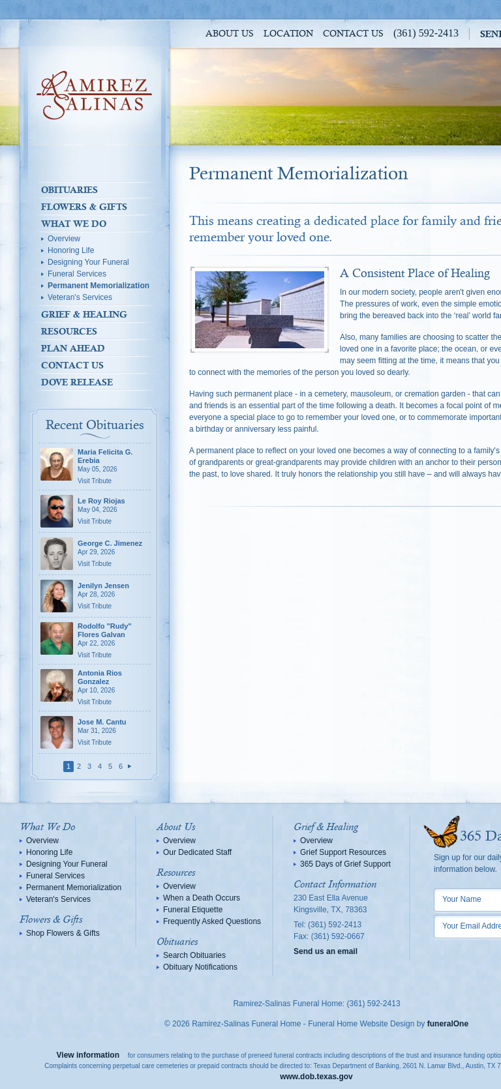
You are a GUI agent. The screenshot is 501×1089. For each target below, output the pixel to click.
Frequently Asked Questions (212, 921)
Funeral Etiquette (192, 909)
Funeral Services (77, 273)
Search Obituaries (194, 955)
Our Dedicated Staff (197, 852)
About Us (229, 33)
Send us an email (325, 951)
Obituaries (69, 190)
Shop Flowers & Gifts (63, 933)
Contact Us (353, 33)
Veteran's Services (80, 297)
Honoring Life (71, 250)
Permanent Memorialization (98, 285)
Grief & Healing (84, 314)
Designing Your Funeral (88, 262)
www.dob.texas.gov (316, 1076)
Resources (69, 331)
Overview (64, 238)
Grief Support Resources (343, 852)
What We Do (73, 223)
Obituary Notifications (200, 967)
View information (88, 1055)
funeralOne (447, 1023)
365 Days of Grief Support (345, 864)
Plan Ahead (73, 348)
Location (288, 33)
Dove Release (77, 382)
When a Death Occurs (201, 898)
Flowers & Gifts (84, 206)
